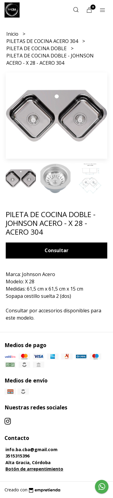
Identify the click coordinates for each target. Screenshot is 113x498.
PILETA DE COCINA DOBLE (37, 48)
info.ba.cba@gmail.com (31, 449)
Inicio (13, 34)
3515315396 (17, 456)
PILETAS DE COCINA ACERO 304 (42, 41)
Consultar (56, 250)
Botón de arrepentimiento (34, 469)
